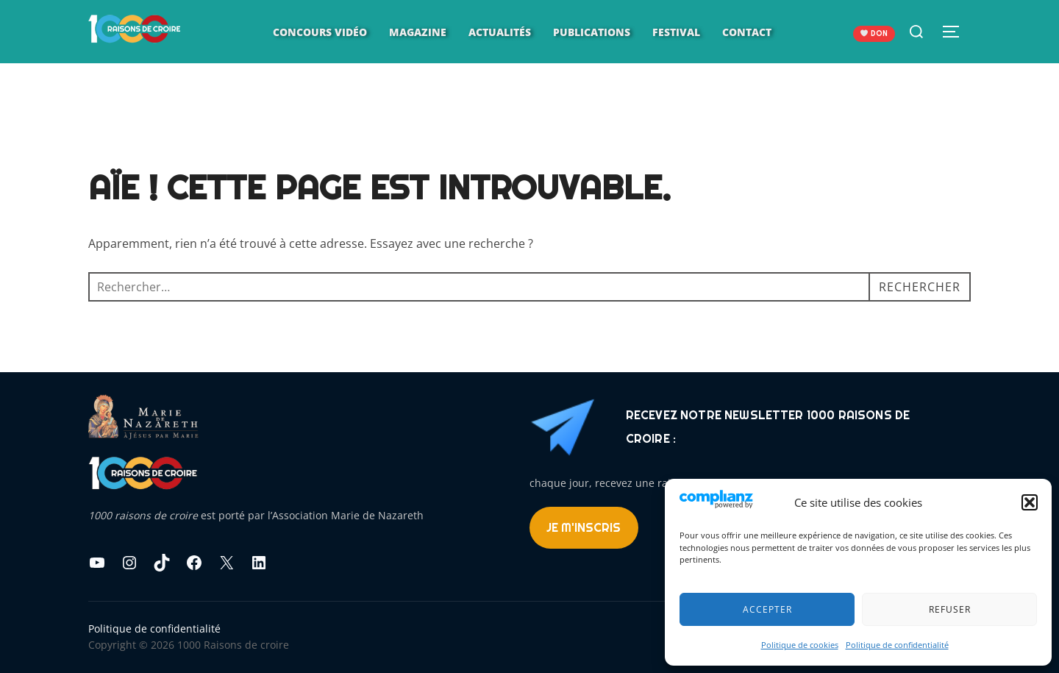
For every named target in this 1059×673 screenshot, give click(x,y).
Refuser (950, 609)
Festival (676, 32)
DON (874, 33)
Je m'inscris (583, 527)
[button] (1029, 502)
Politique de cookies (799, 644)
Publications (591, 32)
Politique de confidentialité (897, 644)
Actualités (499, 32)
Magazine (417, 32)
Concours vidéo (320, 32)
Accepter (767, 609)
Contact (746, 32)
